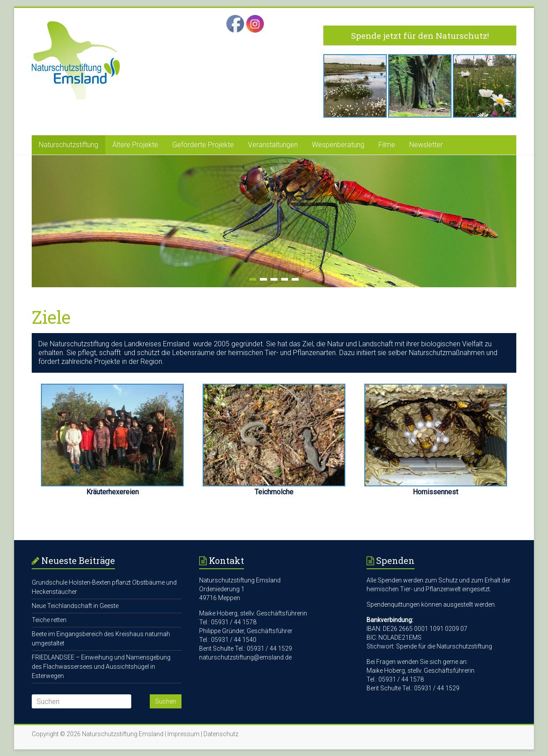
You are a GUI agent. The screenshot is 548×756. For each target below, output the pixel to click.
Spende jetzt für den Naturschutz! (420, 35)
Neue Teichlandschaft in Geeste (75, 605)
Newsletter (426, 145)
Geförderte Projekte (203, 145)
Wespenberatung (338, 145)
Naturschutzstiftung (68, 145)
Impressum (183, 733)
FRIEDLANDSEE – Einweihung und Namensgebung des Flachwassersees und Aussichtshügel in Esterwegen (101, 666)
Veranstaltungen (273, 145)
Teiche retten (49, 619)
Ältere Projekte (135, 145)
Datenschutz (221, 733)
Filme (386, 145)
